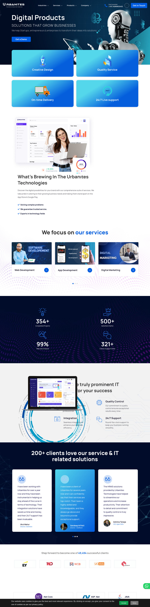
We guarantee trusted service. (101, 125)
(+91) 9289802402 (116, 6)
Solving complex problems (99, 121)
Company (85, 5)
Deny (134, 603)
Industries (42, 5)
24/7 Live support (123, 71)
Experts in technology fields (100, 130)
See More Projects (113, 543)
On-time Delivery (91, 71)
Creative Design (26, 71)
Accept (123, 603)
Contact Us (16, 589)
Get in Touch (139, 5)
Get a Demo (19, 39)
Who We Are (16, 582)
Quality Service (59, 71)
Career (14, 585)
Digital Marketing (110, 197)
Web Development (25, 197)
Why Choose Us (17, 578)
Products (70, 5)
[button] (73, 211)
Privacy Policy (17, 593)
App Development (67, 197)
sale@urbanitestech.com (123, 584)
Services (56, 5)
